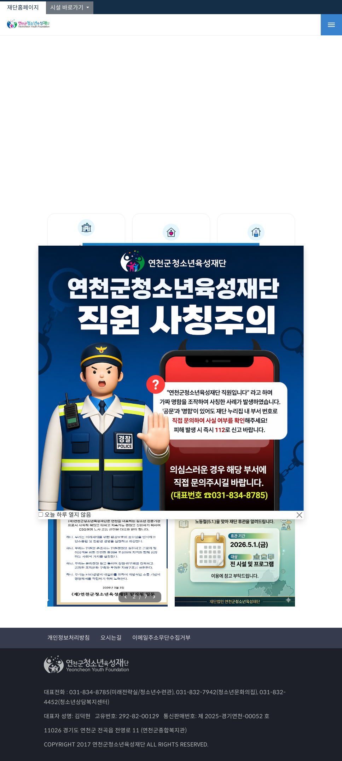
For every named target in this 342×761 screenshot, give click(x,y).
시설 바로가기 (67, 7)
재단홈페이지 (23, 7)
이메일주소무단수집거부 (161, 638)
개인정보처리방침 (68, 638)
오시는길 (111, 638)
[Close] (299, 515)
